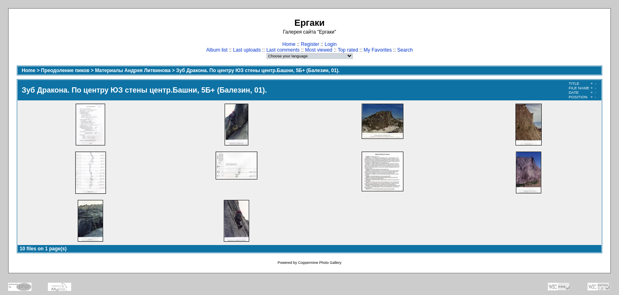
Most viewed (319, 50)
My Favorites (378, 50)
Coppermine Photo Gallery (319, 263)
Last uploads (247, 50)
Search (405, 50)
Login (331, 44)
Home (288, 44)
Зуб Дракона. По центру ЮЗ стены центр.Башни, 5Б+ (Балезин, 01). (258, 70)
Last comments (282, 50)
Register (310, 44)
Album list (216, 50)
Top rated (348, 50)
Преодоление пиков (65, 70)
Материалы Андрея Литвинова (133, 70)
